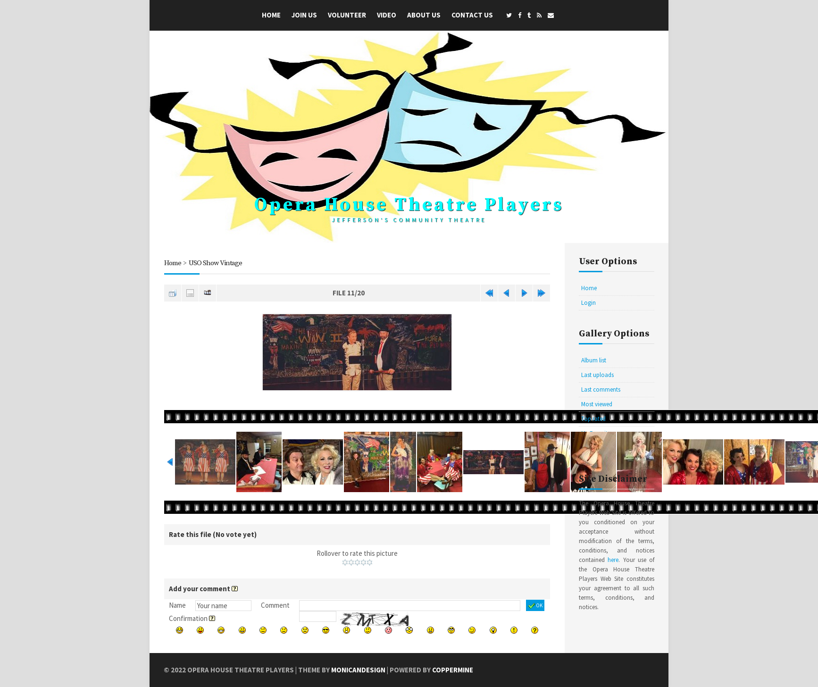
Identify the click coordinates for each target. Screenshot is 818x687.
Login (588, 303)
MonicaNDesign (358, 669)
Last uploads (597, 375)
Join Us (304, 14)
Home (271, 14)
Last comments (600, 389)
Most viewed (596, 404)
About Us (424, 14)
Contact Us (472, 14)
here (613, 560)
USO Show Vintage (215, 263)
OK (535, 606)
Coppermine (452, 669)
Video (386, 14)
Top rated (593, 419)
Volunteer (347, 14)
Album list (593, 360)
